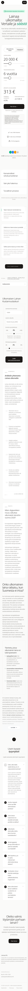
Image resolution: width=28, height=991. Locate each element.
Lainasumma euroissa (11, 308)
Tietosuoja (11, 988)
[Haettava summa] (14, 63)
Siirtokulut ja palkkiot (10, 342)
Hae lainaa (14, 941)
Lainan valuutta (9, 318)
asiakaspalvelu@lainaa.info (7, 976)
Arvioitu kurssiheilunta (11, 327)
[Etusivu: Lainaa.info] (2, 2)
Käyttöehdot (4, 988)
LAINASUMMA (7, 55)
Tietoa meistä (19, 988)
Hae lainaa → (14, 106)
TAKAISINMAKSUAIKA (9, 70)
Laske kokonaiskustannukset (14, 359)
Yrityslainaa (20, 49)
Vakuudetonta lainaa (10, 49)
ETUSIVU (3, 278)
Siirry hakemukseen (14, 266)
